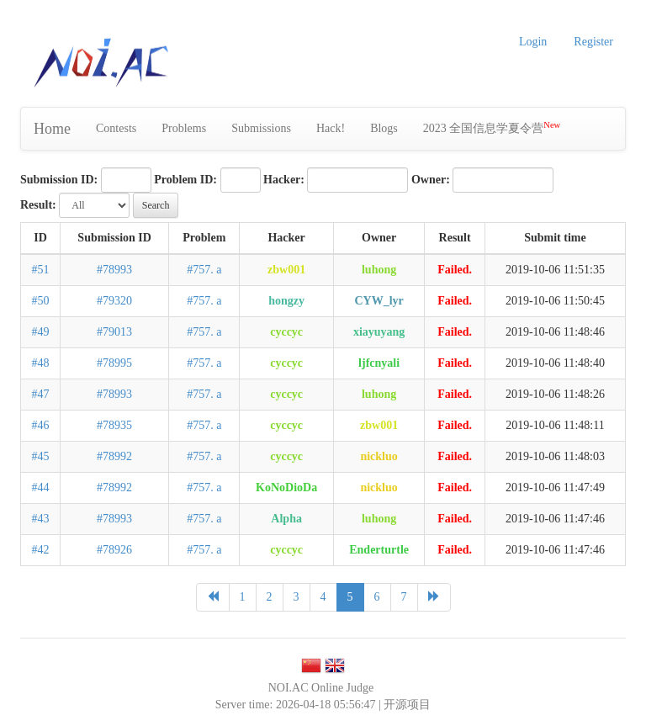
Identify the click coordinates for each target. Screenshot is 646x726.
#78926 (114, 549)
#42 (40, 549)
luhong (379, 269)
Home (52, 128)
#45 (40, 456)
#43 (40, 518)
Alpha (286, 518)
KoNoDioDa (286, 487)
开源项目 (407, 704)
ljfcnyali (379, 363)
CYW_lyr (378, 300)
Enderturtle (379, 549)
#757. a (204, 269)
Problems (184, 128)
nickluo (378, 456)
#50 (40, 300)
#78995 (114, 363)
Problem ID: (185, 179)
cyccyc (286, 332)
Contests (116, 128)
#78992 (114, 456)
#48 (40, 363)
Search (156, 205)
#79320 (114, 300)
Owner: (430, 179)
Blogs (384, 128)
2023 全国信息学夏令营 (491, 127)
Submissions (261, 128)
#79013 (114, 332)
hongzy (286, 300)
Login (533, 41)
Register (593, 41)
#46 (40, 425)
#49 (40, 332)
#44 (40, 487)
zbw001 (286, 269)
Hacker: (283, 179)
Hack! (330, 128)
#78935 (114, 425)
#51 (40, 269)
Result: (38, 205)
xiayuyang (379, 332)
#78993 (114, 269)
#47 (40, 394)
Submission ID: (59, 179)
